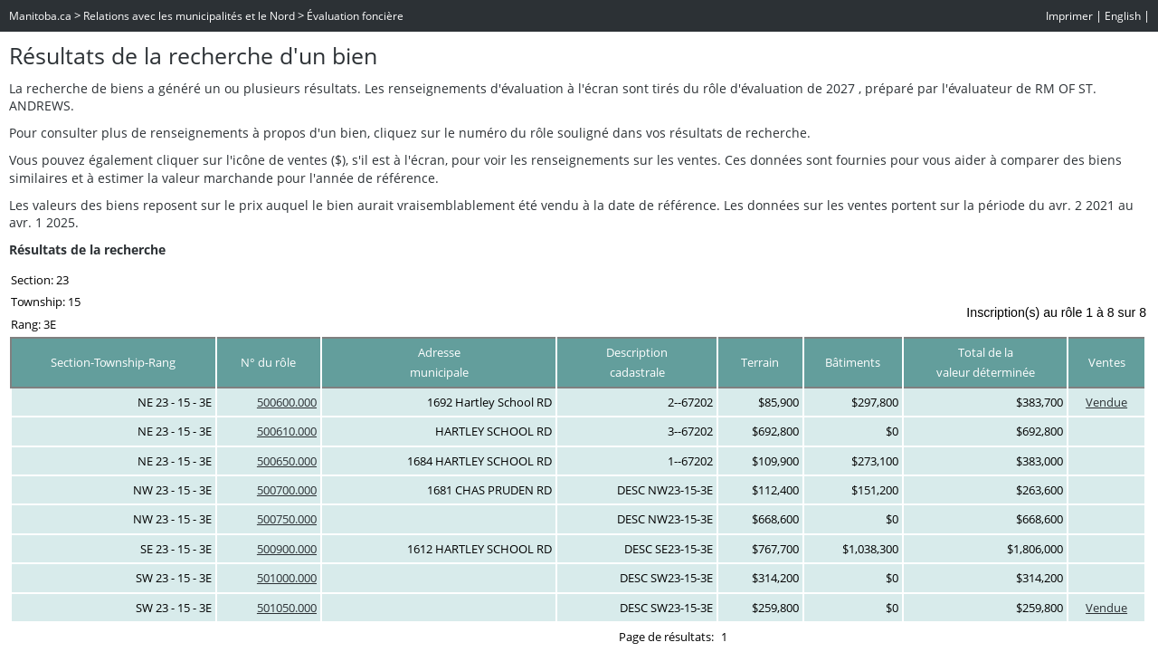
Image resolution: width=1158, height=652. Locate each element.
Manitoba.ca (40, 16)
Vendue (1106, 402)
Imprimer (1069, 16)
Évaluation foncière (355, 16)
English (1123, 16)
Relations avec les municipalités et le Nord (189, 16)
